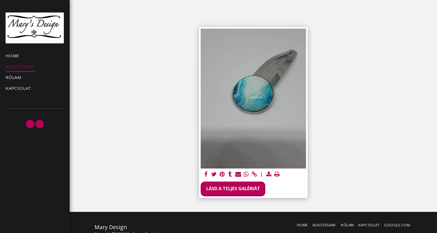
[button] (30, 124)
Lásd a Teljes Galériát (233, 188)
